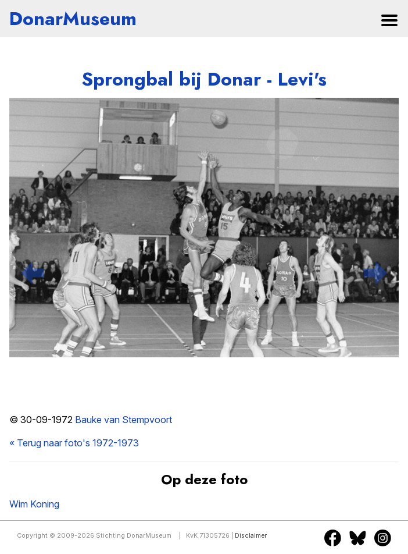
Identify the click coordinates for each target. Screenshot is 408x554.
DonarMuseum (73, 18)
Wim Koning (34, 504)
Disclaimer (251, 535)
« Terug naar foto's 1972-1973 (74, 443)
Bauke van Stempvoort (123, 419)
